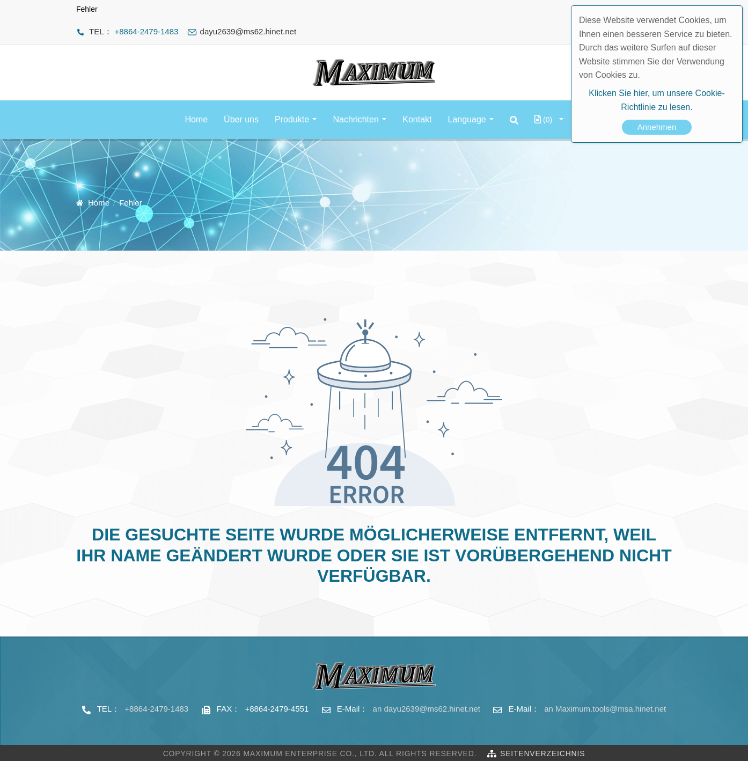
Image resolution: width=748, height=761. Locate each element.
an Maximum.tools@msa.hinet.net (605, 708)
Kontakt (416, 119)
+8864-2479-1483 (147, 31)
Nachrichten (355, 119)
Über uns (241, 119)
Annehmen (657, 126)
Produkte (292, 119)
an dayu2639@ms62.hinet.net (426, 708)
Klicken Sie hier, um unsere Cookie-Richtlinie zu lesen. (656, 100)
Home (196, 119)
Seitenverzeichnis (542, 753)
